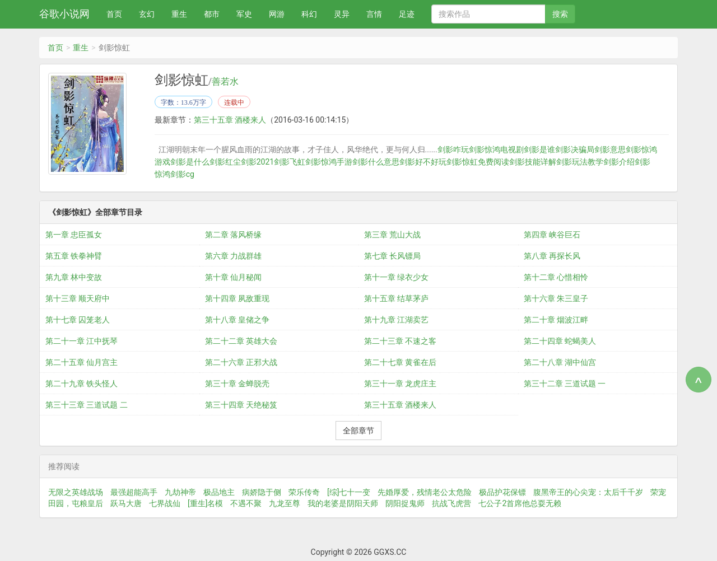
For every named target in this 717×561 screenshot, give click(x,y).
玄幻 (147, 14)
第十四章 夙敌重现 (237, 298)
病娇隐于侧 (261, 492)
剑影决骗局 (574, 149)
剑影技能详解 (532, 161)
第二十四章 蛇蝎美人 (560, 340)
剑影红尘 (225, 161)
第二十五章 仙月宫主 (81, 362)
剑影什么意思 (375, 161)
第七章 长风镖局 (392, 255)
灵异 (342, 14)
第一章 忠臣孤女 (73, 234)
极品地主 (219, 492)
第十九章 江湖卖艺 (396, 319)
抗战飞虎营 (451, 503)
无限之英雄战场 (75, 492)
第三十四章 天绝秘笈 (241, 404)
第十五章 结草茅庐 (396, 298)
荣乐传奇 (304, 492)
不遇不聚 (246, 503)
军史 (244, 14)
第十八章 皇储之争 (237, 319)
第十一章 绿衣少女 (396, 277)
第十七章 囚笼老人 (77, 319)
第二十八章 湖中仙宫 (560, 362)
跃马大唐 (126, 503)
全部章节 (358, 430)
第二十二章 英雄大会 (241, 340)
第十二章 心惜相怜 (556, 277)
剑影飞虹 (289, 161)
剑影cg (182, 174)
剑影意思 (610, 149)
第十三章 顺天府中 (77, 298)
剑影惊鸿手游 (328, 161)
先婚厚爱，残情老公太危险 (425, 492)
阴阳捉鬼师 (405, 503)
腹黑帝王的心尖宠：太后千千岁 (588, 492)
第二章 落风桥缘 (233, 234)
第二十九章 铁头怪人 (81, 383)
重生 (179, 14)
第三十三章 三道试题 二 (86, 404)
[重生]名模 (205, 503)
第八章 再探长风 (552, 255)
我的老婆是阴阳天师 (343, 503)
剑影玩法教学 (579, 161)
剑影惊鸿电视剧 (496, 149)
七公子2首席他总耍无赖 (519, 503)
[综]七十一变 (348, 492)
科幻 (309, 14)
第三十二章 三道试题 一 (565, 383)
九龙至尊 (284, 503)
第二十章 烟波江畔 (556, 319)
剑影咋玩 (453, 149)
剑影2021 (257, 161)
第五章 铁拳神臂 (73, 255)
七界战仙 (164, 503)
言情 (374, 14)
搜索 (560, 14)
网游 (277, 14)
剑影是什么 (189, 161)
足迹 (407, 14)
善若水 (225, 82)
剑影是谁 (539, 149)
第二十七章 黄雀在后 (400, 362)
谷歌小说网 (64, 14)
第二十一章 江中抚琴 (81, 340)
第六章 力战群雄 (233, 255)
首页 (114, 14)
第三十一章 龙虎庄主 (400, 383)
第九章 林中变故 (73, 277)
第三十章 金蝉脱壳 (237, 383)
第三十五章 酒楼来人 (230, 119)
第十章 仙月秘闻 (233, 277)
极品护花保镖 (502, 492)
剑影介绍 (619, 161)
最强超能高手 (133, 492)
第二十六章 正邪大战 (241, 362)
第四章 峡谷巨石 (552, 234)
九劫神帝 (180, 492)
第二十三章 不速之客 (400, 340)
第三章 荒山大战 (392, 234)
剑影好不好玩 (422, 161)
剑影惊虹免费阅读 (477, 161)
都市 (212, 14)
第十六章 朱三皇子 (556, 298)
